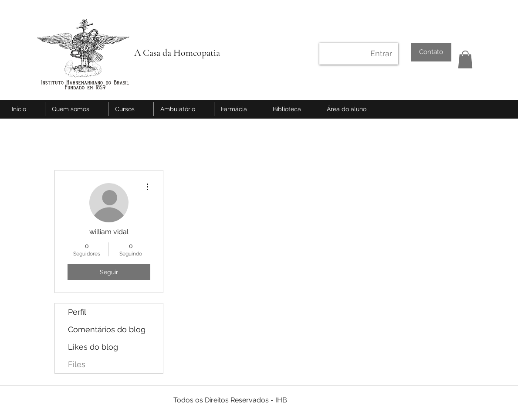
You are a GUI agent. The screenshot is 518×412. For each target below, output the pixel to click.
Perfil (77, 312)
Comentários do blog (107, 329)
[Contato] (431, 52)
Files (76, 364)
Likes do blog (93, 346)
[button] (465, 59)
